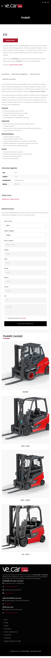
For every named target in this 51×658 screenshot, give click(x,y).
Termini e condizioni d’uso (10, 633)
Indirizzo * (6, 279)
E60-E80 (25, 394)
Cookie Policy (7, 640)
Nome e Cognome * (9, 242)
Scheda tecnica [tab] (35, 76)
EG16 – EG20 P (25, 502)
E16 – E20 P (25, 556)
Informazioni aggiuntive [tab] (20, 76)
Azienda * (6, 270)
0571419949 (8, 588)
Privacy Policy (22, 320)
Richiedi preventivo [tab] (9, 81)
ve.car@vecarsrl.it (9, 595)
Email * (6, 261)
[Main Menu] (2, 6)
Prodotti (6, 624)
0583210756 (15, 614)
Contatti (6, 627)
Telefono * (6, 251)
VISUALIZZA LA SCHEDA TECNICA (10, 201)
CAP (5, 298)
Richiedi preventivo (10, 42)
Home (5, 621)
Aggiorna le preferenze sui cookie (12, 643)
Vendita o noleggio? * (9, 232)
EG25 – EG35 (25, 448)
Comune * (6, 288)
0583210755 (8, 614)
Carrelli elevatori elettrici (16, 66)
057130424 (7, 605)
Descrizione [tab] (5, 76)
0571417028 (15, 588)
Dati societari (7, 630)
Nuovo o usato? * (8, 223)
